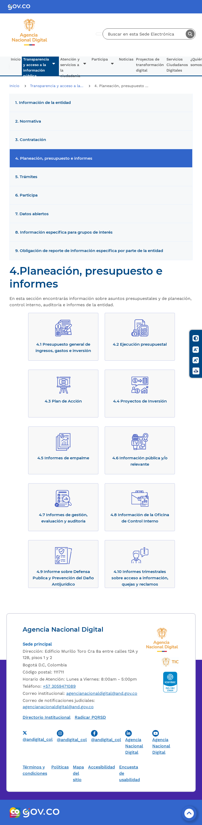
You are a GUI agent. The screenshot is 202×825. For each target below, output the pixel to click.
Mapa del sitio (78, 773)
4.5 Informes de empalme (63, 457)
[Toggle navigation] (99, 34)
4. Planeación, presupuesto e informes (53, 158)
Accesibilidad (101, 766)
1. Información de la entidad (43, 102)
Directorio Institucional (46, 717)
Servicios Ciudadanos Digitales (177, 64)
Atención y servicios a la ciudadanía (70, 66)
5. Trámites (26, 176)
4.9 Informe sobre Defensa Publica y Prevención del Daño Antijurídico (63, 578)
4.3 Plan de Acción (63, 401)
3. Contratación (30, 139)
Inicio (16, 59)
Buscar (190, 33)
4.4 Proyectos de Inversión (140, 401)
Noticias (126, 59)
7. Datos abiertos (32, 214)
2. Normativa (28, 121)
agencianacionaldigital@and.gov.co (101, 693)
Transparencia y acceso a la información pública (36, 66)
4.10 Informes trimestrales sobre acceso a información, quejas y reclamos (140, 578)
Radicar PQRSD (90, 717)
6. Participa (26, 195)
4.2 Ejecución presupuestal (140, 344)
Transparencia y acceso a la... (57, 86)
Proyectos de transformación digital (150, 64)
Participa (100, 59)
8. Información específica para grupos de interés (64, 232)
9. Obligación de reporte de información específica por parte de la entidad (89, 250)
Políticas (60, 766)
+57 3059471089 (59, 686)
